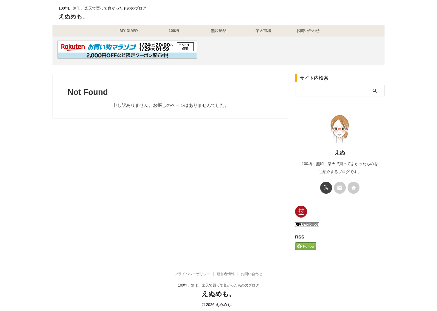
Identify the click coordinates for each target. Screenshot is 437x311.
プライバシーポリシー (192, 272)
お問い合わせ (308, 30)
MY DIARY (129, 30)
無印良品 (218, 30)
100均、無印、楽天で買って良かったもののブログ (218, 283)
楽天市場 (263, 30)
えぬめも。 (73, 16)
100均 (174, 30)
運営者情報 (226, 272)
